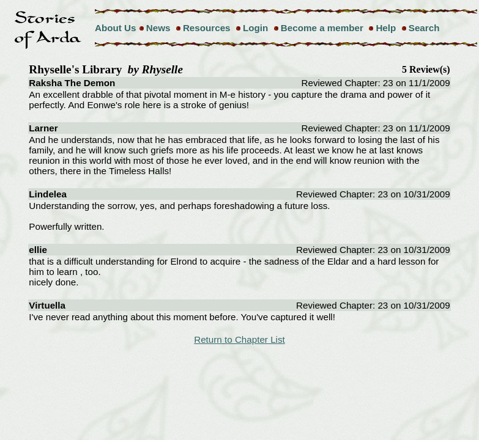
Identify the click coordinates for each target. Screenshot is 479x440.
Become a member (322, 28)
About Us (115, 28)
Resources (207, 28)
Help (386, 28)
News (158, 28)
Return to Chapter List (239, 339)
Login (255, 28)
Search (424, 28)
